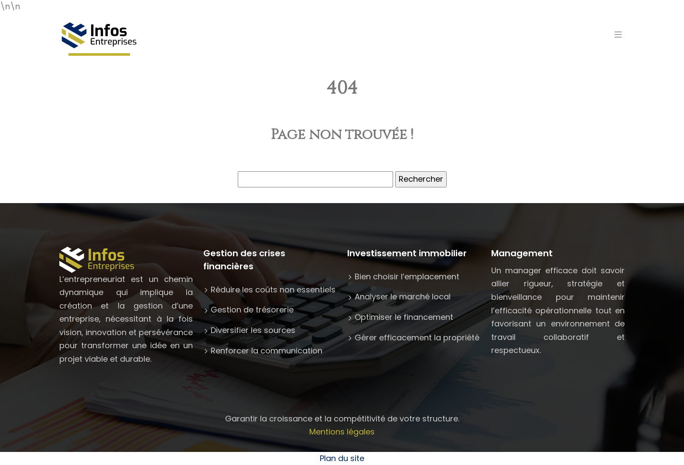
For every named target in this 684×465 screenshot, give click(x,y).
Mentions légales (342, 431)
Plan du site (342, 458)
